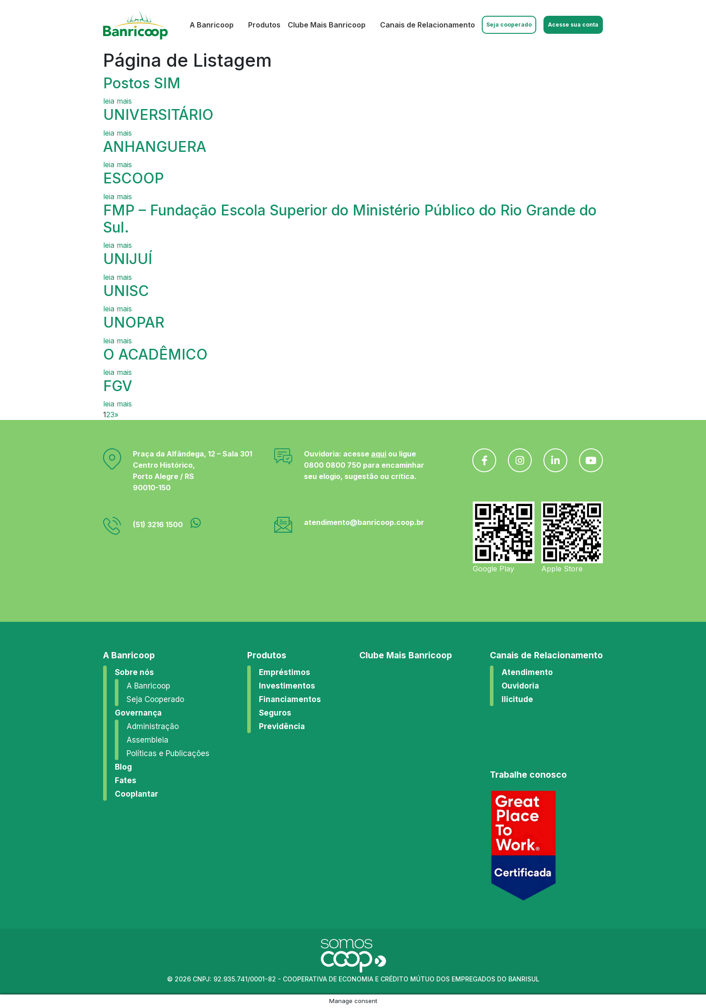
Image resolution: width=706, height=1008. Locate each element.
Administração (153, 726)
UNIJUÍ (127, 259)
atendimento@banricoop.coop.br (364, 522)
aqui (378, 453)
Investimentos (287, 685)
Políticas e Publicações (168, 753)
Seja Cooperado (155, 699)
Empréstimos (284, 672)
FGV (117, 386)
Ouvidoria (520, 685)
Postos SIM (142, 83)
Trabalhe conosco (528, 774)
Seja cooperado (509, 24)
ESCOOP (133, 178)
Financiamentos (290, 699)
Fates (125, 780)
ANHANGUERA (154, 146)
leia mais (117, 100)
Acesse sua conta (573, 24)
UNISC (126, 291)
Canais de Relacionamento (427, 25)
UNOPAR (133, 322)
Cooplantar (136, 793)
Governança (138, 712)
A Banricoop (212, 25)
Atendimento (527, 672)
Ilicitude (517, 699)
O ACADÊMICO (155, 354)
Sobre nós (134, 672)
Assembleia (147, 739)
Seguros (275, 712)
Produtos (264, 25)
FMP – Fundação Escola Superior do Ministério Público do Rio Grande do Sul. (350, 218)
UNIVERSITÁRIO (158, 114)
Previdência (282, 726)
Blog (123, 766)
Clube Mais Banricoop (327, 25)
